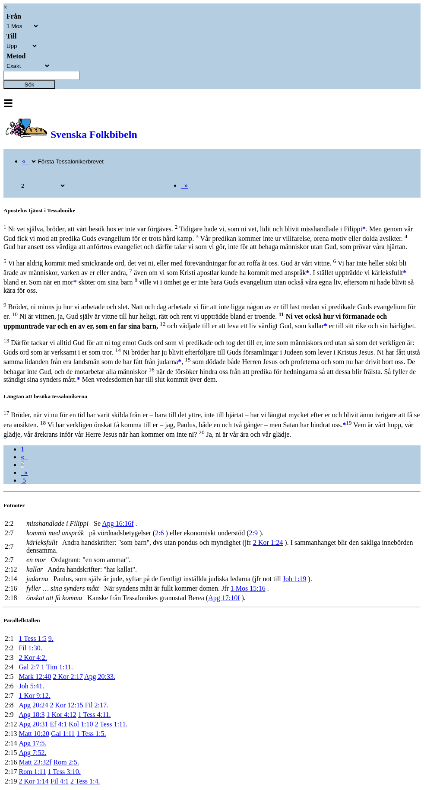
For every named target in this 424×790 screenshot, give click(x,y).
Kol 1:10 (81, 724)
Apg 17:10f (224, 597)
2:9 (253, 533)
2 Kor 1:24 (268, 542)
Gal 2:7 (29, 667)
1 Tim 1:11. (57, 667)
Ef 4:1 (58, 724)
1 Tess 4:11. (94, 714)
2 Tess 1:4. (85, 781)
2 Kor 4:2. (33, 657)
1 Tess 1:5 (32, 638)
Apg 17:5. (32, 743)
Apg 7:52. (32, 752)
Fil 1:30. (30, 648)
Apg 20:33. (99, 676)
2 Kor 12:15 (66, 705)
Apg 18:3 (31, 714)
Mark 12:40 (35, 676)
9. (51, 638)
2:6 (159, 533)
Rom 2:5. (66, 762)
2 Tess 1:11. (111, 724)
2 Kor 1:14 (33, 781)
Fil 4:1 (60, 781)
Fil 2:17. (96, 705)
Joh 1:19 (295, 578)
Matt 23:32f (35, 762)
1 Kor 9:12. (34, 695)
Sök (30, 84)
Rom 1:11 (32, 771)
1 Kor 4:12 (61, 714)
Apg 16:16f (117, 523)
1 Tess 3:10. (63, 771)
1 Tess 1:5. (91, 733)
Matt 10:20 (34, 733)
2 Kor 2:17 (68, 676)
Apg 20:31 (33, 724)
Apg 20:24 (33, 705)
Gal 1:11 (63, 733)
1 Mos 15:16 (248, 588)
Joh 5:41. (31, 686)
